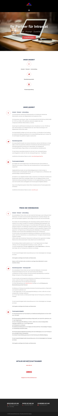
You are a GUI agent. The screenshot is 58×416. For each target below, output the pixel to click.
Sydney (29, 413)
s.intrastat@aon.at (43, 405)
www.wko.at (29, 365)
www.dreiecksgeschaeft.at (37, 156)
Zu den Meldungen (29, 37)
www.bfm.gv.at (34, 189)
